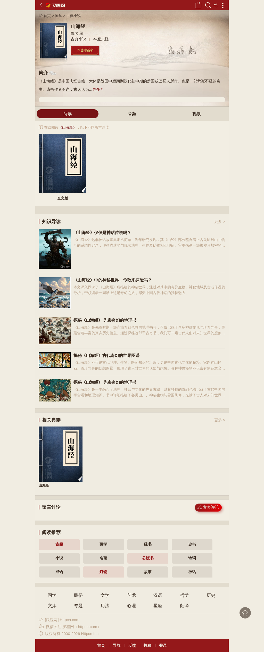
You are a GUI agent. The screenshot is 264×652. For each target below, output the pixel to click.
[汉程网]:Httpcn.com (59, 619)
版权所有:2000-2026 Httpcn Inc (68, 633)
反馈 (132, 645)
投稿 (147, 645)
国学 (58, 16)
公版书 (148, 558)
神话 (192, 572)
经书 (148, 544)
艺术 (131, 595)
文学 (105, 595)
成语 (59, 572)
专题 (78, 605)
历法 (105, 605)
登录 (163, 645)
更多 (98, 89)
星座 (157, 605)
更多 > (219, 221)
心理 (131, 605)
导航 (116, 645)
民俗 (78, 595)
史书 (192, 544)
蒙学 (103, 544)
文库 (52, 605)
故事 (148, 572)
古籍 (59, 544)
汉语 (157, 595)
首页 (45, 16)
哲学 (184, 595)
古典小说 (73, 16)
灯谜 (103, 572)
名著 (103, 558)
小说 (59, 558)
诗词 (192, 558)
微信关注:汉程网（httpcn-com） (70, 626)
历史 (211, 595)
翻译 (184, 605)
